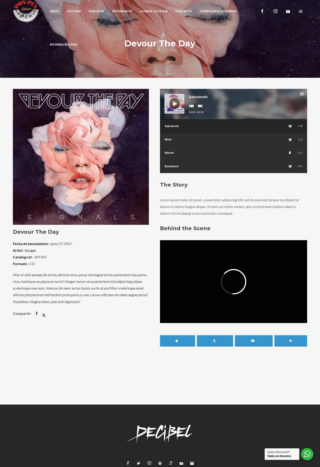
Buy (290, 341)
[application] (233, 104)
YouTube (254, 341)
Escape (30, 250)
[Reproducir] (171, 100)
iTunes (177, 341)
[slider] (233, 119)
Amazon (215, 341)
